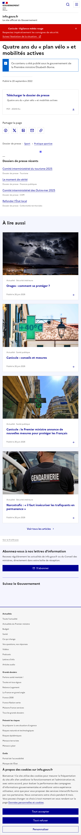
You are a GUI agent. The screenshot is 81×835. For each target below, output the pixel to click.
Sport (27, 143)
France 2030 (8, 697)
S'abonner (41, 568)
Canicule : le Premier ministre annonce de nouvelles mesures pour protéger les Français (36, 431)
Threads (41, 591)
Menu (76, 4)
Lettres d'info (9, 659)
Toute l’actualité (10, 618)
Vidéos (6, 649)
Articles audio (9, 664)
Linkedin (23, 591)
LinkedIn (23, 130)
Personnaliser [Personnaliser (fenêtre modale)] (40, 829)
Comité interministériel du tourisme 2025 (27, 169)
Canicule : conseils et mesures (26, 358)
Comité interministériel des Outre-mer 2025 (29, 190)
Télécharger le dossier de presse (27, 95)
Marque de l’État (10, 763)
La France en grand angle (14, 692)
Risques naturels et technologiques (18, 730)
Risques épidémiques (12, 735)
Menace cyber (9, 745)
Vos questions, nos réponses (15, 644)
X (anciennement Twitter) (6, 591)
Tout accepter (40, 811)
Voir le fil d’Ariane (11, 539)
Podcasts (7, 654)
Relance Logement (11, 687)
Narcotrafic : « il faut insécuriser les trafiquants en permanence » (40, 507)
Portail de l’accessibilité (13, 758)
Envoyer (32, 130)
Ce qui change (9, 639)
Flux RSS (6, 600)
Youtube (67, 591)
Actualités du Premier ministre (16, 624)
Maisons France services (13, 707)
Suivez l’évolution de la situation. (20, 36)
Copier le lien (41, 130)
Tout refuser (40, 820)
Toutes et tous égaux (12, 682)
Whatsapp (58, 591)
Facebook (6, 130)
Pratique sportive (43, 143)
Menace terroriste (11, 740)
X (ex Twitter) (14, 130)
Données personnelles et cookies (26, 802)
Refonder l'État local (15, 201)
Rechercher (68, 4)
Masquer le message (75, 28)
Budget (6, 629)
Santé (5, 634)
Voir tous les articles (39, 529)
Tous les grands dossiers (13, 712)
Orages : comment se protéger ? (28, 286)
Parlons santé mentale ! (13, 677)
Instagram (32, 591)
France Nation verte (12, 702)
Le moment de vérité (15, 179)
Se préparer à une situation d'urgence (20, 725)
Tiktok (50, 591)
